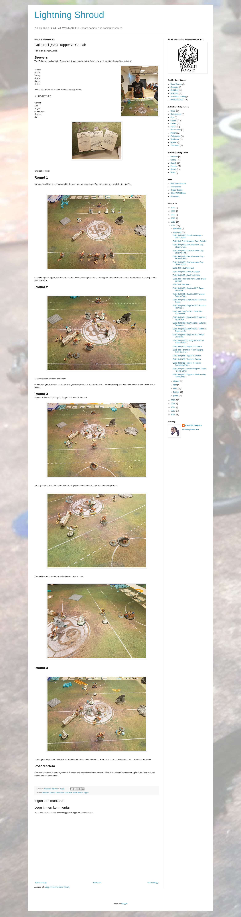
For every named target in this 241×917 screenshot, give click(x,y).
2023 (173, 211)
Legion (173, 127)
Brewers (46, 793)
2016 (173, 400)
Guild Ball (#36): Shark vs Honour (186, 275)
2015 (173, 404)
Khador (173, 124)
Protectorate (175, 136)
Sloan (172, 172)
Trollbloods (174, 145)
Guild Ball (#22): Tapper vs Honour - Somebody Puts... (187, 364)
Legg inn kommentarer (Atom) (57, 887)
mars (175, 388)
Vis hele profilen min (190, 429)
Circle (172, 111)
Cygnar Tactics (176, 190)
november (177, 232)
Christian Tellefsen (193, 425)
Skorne (173, 142)
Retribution (174, 139)
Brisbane (174, 157)
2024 (173, 207)
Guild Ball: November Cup (183, 268)
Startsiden (97, 882)
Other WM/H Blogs (178, 193)
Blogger (124, 903)
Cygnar (173, 120)
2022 (173, 215)
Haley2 (173, 163)
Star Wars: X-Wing (178, 96)
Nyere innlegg (41, 882)
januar (176, 395)
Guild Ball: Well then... (182, 284)
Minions (173, 133)
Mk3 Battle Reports (178, 184)
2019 (173, 218)
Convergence (175, 114)
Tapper (86, 793)
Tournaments (175, 187)
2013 (173, 411)
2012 (173, 414)
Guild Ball (68, 793)
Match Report (78, 793)
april (175, 385)
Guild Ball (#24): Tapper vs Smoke (187, 356)
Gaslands (174, 87)
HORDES (174, 93)
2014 (173, 407)
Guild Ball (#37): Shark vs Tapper (186, 272)
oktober (176, 381)
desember (177, 229)
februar (176, 392)
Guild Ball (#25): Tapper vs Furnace (187, 346)
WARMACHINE (176, 100)
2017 (173, 225)
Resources (174, 196)
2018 (173, 222)
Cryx (172, 117)
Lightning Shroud (69, 15)
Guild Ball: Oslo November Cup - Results (189, 241)
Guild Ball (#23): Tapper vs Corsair (187, 359)
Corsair (52, 793)
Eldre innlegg (152, 882)
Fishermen (60, 793)
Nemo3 (173, 169)
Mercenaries (175, 130)
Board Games (176, 84)
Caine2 (173, 160)
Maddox (173, 166)
